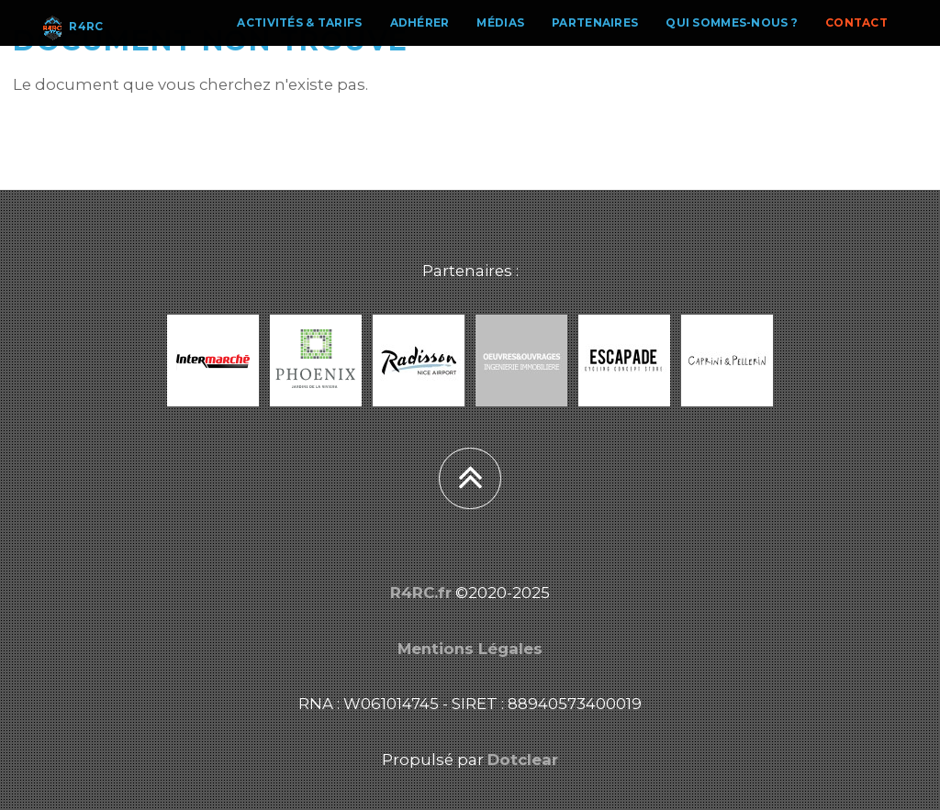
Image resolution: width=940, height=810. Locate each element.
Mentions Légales (470, 648)
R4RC (71, 42)
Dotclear (522, 759)
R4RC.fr (421, 592)
